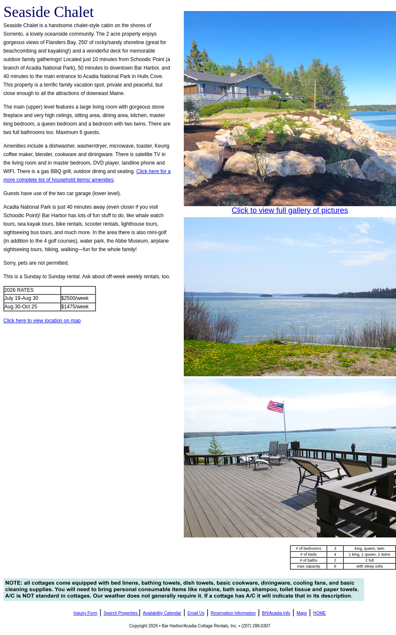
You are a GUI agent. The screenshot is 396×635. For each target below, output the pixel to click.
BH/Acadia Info (276, 613)
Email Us (196, 613)
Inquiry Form (85, 613)
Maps (302, 613)
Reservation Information (233, 613)
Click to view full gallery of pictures (290, 210)
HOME (319, 613)
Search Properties (121, 613)
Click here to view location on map (42, 321)
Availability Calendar (162, 613)
